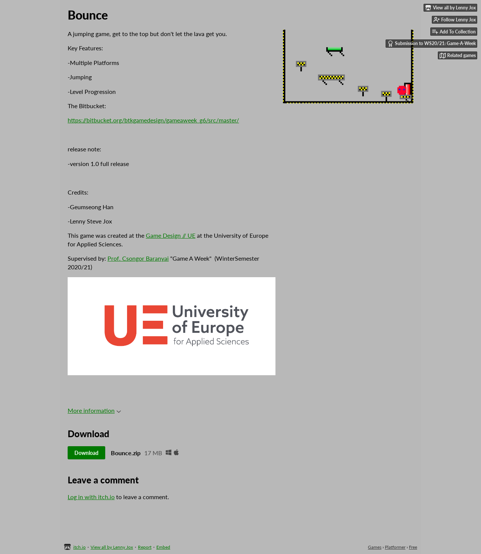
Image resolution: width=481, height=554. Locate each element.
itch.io (79, 547)
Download (86, 453)
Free (413, 547)
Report (144, 547)
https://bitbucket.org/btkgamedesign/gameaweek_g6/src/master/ (153, 120)
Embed (163, 547)
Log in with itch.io (91, 496)
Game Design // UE (170, 235)
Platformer (395, 547)
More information (94, 410)
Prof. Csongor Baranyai (138, 258)
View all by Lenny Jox (112, 547)
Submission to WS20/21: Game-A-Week (431, 44)
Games (374, 547)
